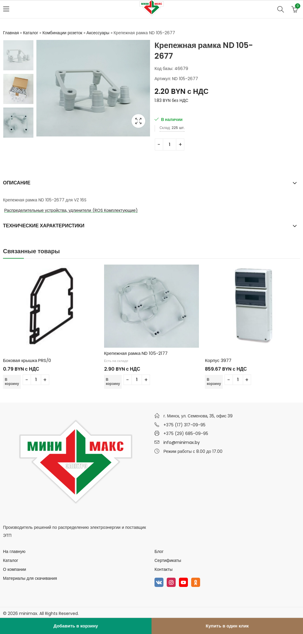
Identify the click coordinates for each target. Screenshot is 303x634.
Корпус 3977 (218, 360)
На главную (14, 551)
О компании (14, 569)
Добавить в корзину (75, 626)
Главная (11, 33)
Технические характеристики (43, 225)
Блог (158, 551)
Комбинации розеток (62, 33)
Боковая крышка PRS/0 (27, 360)
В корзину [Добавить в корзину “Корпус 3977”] (214, 381)
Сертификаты (167, 560)
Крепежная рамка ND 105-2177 (136, 353)
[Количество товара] (169, 144)
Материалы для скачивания (30, 578)
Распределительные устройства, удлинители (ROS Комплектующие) (71, 210)
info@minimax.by (181, 442)
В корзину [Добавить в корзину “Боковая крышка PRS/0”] (12, 381)
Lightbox (138, 121)
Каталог (30, 33)
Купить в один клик (227, 626)
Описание (16, 182)
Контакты (163, 569)
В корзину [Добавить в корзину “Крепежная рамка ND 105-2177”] (113, 381)
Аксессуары (97, 33)
